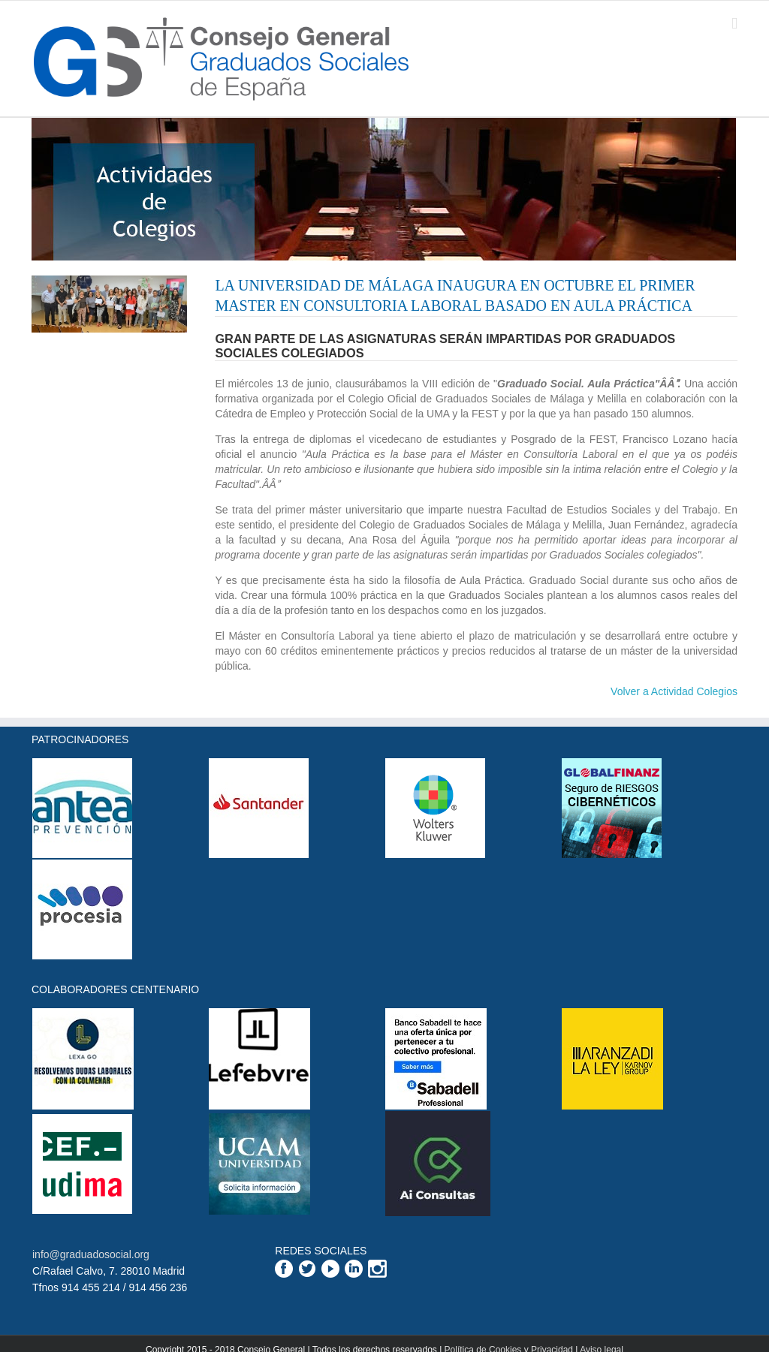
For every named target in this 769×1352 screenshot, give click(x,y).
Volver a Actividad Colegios (674, 691)
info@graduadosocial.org (90, 1254)
